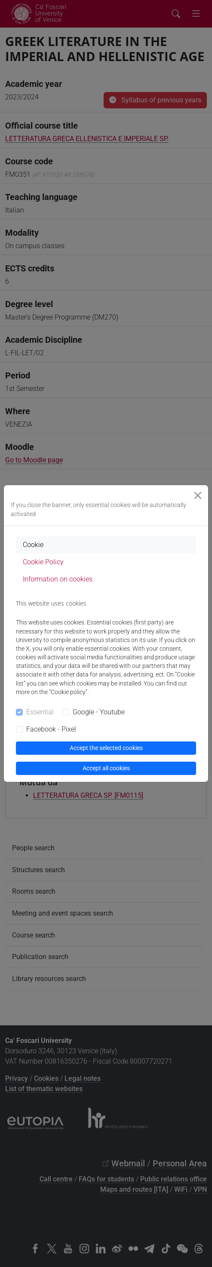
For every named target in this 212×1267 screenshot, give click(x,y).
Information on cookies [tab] (57, 579)
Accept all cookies (106, 768)
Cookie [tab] (33, 545)
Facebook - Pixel (51, 729)
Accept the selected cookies (106, 747)
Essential (40, 712)
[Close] (198, 495)
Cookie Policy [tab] (43, 562)
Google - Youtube (99, 712)
